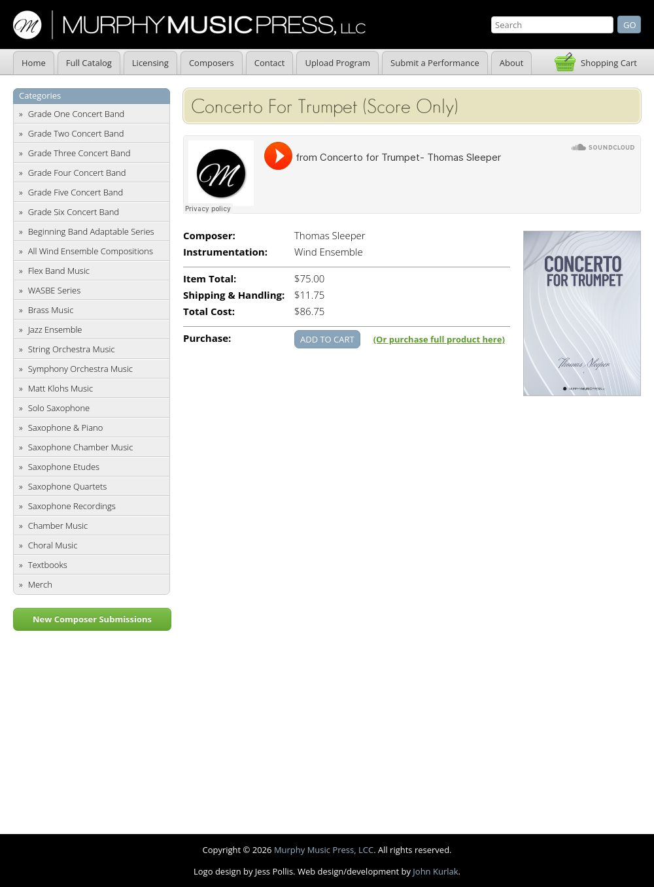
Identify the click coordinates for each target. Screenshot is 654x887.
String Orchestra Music (71, 349)
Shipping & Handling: (233, 295)
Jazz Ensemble (55, 329)
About (512, 63)
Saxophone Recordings (72, 506)
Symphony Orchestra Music (80, 369)
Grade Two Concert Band (76, 133)
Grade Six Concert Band (73, 212)
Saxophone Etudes (63, 467)
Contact (269, 63)
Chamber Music (58, 525)
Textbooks (47, 565)
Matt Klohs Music (60, 388)
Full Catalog (89, 63)
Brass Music (51, 310)
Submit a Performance (434, 63)
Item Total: (209, 279)
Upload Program (337, 63)
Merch (40, 584)
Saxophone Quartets (67, 486)
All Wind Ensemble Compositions (90, 251)
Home (34, 63)
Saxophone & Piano (65, 427)
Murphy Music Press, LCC (323, 850)
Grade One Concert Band (76, 114)
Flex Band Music (59, 270)
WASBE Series (54, 290)
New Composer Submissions (92, 619)
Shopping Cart (609, 63)
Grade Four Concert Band (77, 172)
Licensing (150, 63)
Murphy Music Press (189, 24)
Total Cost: (209, 311)
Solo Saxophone (59, 408)
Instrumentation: (225, 252)
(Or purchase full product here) (439, 339)
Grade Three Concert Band (79, 153)
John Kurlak (435, 871)
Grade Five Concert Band (75, 192)
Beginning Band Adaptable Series (91, 231)
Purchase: (207, 338)
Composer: (209, 236)
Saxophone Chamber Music (80, 447)
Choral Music (53, 545)
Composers (211, 63)
